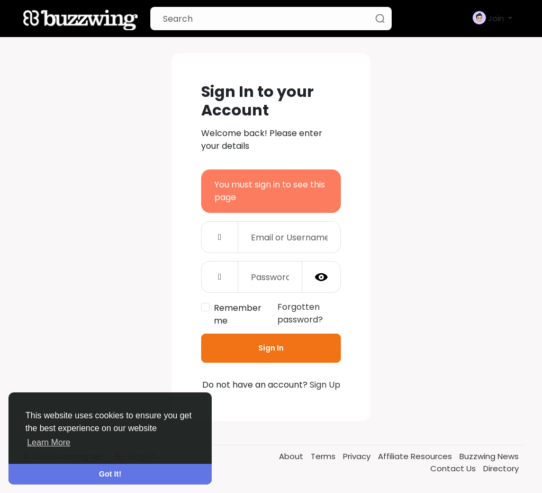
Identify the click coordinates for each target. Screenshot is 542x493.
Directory (501, 468)
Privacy (358, 456)
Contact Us (454, 468)
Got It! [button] (110, 474)
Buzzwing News (489, 456)
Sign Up (325, 385)
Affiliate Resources (416, 456)
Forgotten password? (300, 313)
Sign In (271, 348)
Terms (324, 456)
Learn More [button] (48, 442)
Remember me (237, 314)
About (292, 456)
